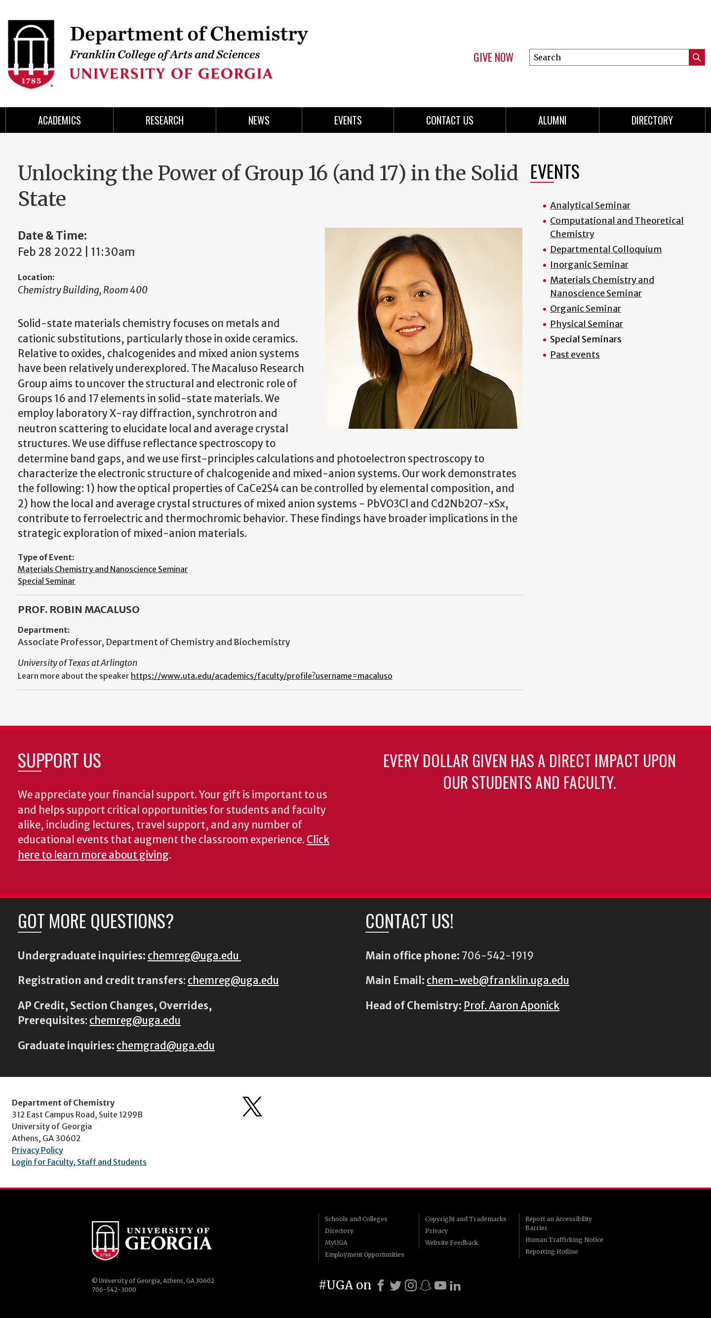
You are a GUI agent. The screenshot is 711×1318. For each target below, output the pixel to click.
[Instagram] (411, 1285)
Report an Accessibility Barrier (558, 1223)
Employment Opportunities (364, 1254)
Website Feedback (451, 1242)
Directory (652, 120)
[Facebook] (381, 1285)
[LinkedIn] (455, 1285)
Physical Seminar (586, 324)
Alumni (552, 120)
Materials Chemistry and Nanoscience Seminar (103, 569)
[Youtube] (440, 1285)
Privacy (436, 1231)
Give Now (494, 57)
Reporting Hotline (551, 1251)
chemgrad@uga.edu (166, 1045)
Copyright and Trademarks (466, 1219)
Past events (575, 354)
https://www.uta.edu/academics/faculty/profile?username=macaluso (262, 676)
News (259, 120)
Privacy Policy (37, 1150)
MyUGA (336, 1242)
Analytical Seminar (590, 205)
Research (165, 120)
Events (348, 120)
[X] (395, 1285)
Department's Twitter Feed (252, 1106)
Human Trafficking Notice (564, 1239)
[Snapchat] (426, 1285)
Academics (59, 120)
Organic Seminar (585, 308)
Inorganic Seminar (589, 264)
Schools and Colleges (356, 1219)
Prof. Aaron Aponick (511, 1005)
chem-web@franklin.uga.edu (498, 980)
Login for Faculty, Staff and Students (79, 1162)
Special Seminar (47, 581)
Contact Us (450, 120)
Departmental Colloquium (606, 249)
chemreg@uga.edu (194, 955)
